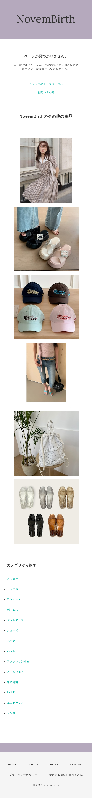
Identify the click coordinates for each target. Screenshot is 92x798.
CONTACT (77, 764)
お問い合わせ (46, 92)
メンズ (11, 713)
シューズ (12, 630)
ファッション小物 (18, 661)
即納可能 (12, 682)
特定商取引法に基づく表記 (66, 774)
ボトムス (12, 609)
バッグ (11, 640)
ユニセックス (15, 702)
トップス (12, 589)
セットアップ (15, 620)
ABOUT (33, 764)
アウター (12, 578)
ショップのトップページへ (46, 84)
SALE (11, 692)
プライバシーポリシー (23, 774)
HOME (12, 764)
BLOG (54, 764)
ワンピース (14, 599)
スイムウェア (15, 671)
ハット (11, 651)
